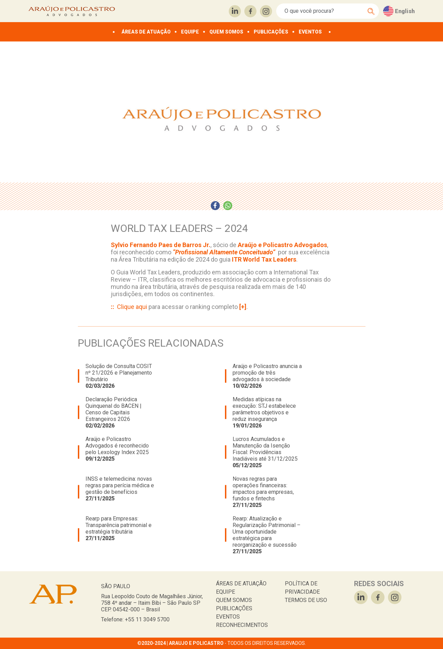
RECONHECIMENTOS (242, 625)
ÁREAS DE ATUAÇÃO (146, 32)
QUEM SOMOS (226, 32)
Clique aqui (132, 306)
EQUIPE (190, 32)
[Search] (323, 11)
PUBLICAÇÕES (271, 32)
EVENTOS (310, 32)
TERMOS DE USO (306, 600)
